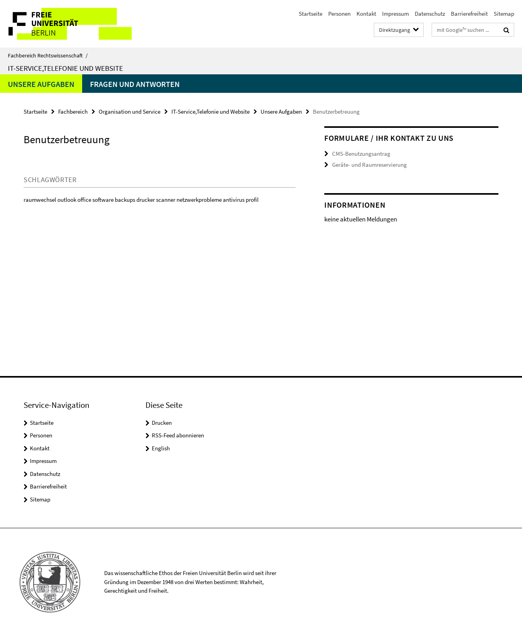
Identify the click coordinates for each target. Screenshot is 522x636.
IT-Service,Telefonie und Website (65, 68)
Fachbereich (73, 111)
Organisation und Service (129, 111)
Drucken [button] (162, 422)
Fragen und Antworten (135, 84)
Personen (339, 13)
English (161, 448)
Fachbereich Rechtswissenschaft (48, 55)
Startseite (310, 13)
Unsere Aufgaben (41, 84)
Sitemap (504, 13)
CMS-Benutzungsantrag (361, 153)
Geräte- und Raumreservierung (369, 164)
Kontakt (366, 13)
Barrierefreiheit (469, 13)
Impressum (395, 13)
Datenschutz (430, 13)
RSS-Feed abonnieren (178, 435)
